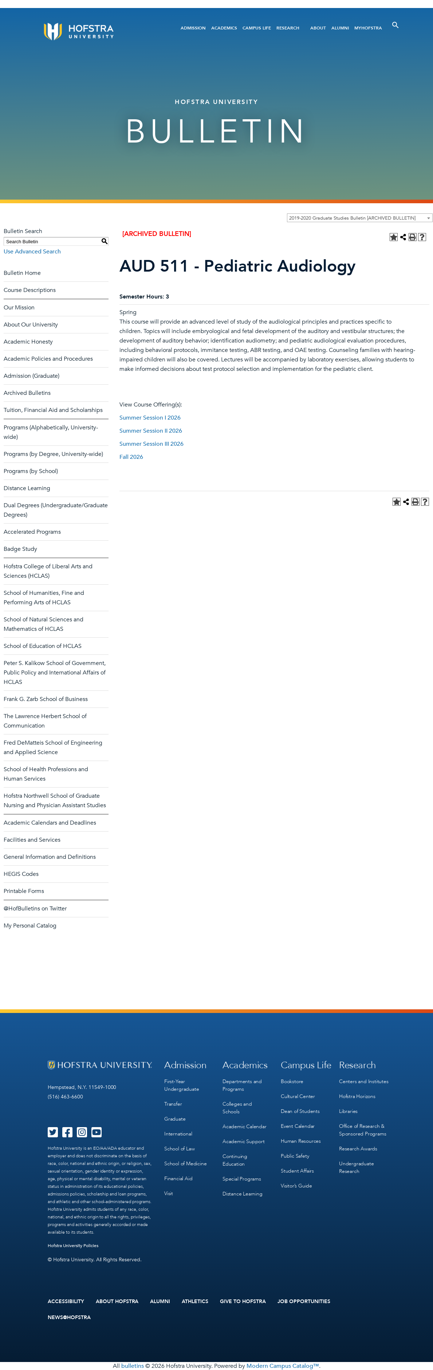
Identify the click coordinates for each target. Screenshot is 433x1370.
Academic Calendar (245, 1126)
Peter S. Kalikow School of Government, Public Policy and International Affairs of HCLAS (55, 672)
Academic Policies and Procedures (48, 359)
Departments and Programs (242, 1085)
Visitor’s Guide (296, 1185)
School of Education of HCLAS (43, 646)
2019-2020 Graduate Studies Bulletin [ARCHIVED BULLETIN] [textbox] (352, 218)
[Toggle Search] (395, 25)
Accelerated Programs (32, 532)
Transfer (173, 1104)
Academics (224, 28)
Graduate (174, 1118)
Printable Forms (24, 891)
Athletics (195, 1301)
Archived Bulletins (27, 393)
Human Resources (301, 1141)
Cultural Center (298, 1096)
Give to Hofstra (243, 1301)
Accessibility (66, 1301)
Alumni (340, 28)
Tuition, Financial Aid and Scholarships (53, 410)
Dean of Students (300, 1111)
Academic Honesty (28, 342)
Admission (193, 28)
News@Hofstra (69, 1317)
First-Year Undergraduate (181, 1085)
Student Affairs (297, 1170)
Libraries (348, 1111)
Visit (168, 1193)
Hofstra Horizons (357, 1096)
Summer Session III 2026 (151, 444)
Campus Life (257, 28)
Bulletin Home (22, 273)
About (318, 28)
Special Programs (242, 1178)
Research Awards (358, 1148)
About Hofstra (117, 1301)
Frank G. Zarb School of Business (46, 699)
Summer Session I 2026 (150, 418)
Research (287, 28)
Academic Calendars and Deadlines (50, 823)
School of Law (179, 1148)
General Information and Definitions (50, 857)
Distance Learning (27, 488)
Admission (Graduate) (31, 376)
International (178, 1133)
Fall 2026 (131, 457)
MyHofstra (368, 28)
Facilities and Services (32, 840)
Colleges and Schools (237, 1108)
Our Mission (19, 308)
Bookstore (292, 1081)
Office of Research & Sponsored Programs (362, 1130)
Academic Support (244, 1141)
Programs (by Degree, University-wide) (53, 454)
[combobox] (360, 217)
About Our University (31, 325)
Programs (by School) (31, 471)
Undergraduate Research (356, 1167)
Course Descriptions (30, 290)
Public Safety (295, 1156)
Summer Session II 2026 (150, 431)
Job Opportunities (303, 1301)
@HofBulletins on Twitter (35, 909)
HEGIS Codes (21, 874)
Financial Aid (178, 1178)
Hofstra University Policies (73, 1246)
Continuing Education (235, 1160)
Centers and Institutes (364, 1081)
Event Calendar (298, 1126)
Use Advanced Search (32, 252)
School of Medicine (185, 1163)
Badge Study (20, 549)
